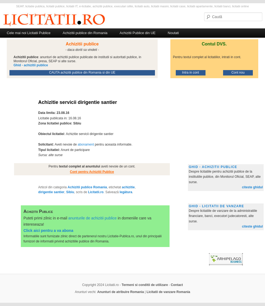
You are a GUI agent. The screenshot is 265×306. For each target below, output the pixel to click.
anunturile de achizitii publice (92, 218)
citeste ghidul (252, 187)
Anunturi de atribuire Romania (120, 292)
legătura (126, 192)
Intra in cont (190, 72)
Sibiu (70, 192)
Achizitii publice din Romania (85, 33)
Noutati (173, 33)
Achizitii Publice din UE (137, 33)
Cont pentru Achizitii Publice (92, 172)
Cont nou (238, 72)
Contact (177, 285)
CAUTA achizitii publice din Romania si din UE (82, 72)
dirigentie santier (51, 192)
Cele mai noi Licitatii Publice (29, 33)
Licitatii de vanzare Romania (168, 292)
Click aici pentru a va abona (48, 230)
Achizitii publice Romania (87, 187)
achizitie (128, 187)
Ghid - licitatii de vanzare (216, 206)
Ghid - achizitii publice (213, 167)
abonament (86, 144)
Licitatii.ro (95, 192)
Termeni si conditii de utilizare (145, 285)
